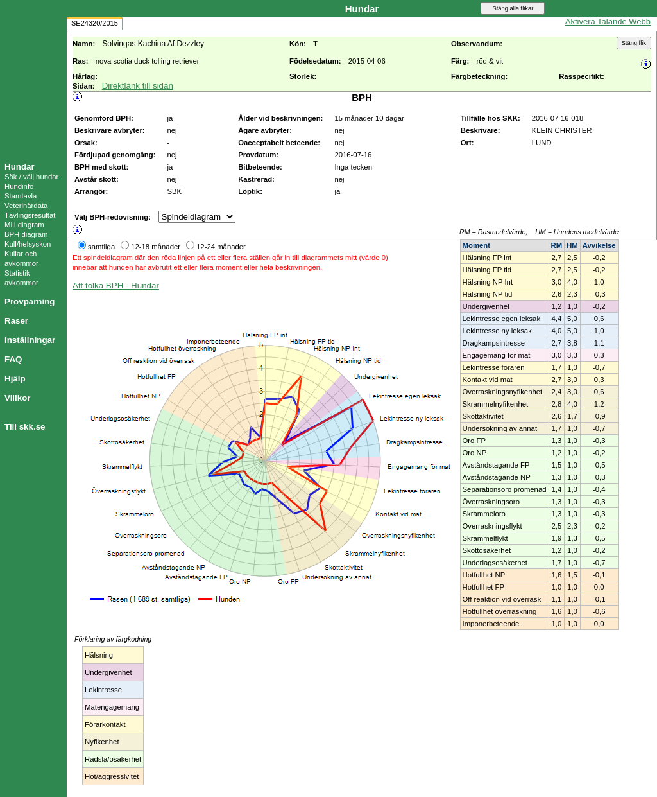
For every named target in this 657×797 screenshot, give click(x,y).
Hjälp (15, 378)
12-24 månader (221, 246)
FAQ (13, 359)
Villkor (17, 398)
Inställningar (29, 340)
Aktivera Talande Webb (608, 21)
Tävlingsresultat (29, 215)
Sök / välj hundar (31, 176)
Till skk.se (24, 427)
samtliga (101, 246)
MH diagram (24, 225)
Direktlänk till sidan (137, 86)
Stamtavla (20, 196)
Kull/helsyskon (27, 244)
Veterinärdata (25, 205)
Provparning (29, 301)
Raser (16, 321)
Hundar (19, 166)
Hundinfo (18, 186)
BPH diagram (25, 234)
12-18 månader (155, 246)
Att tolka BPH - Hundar (116, 285)
